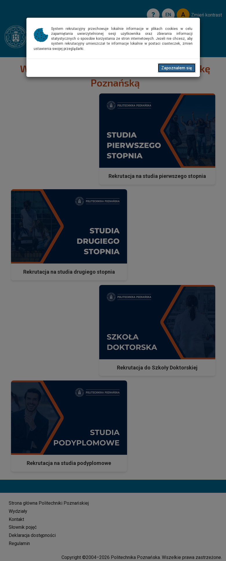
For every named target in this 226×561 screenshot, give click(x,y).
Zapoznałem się (176, 68)
